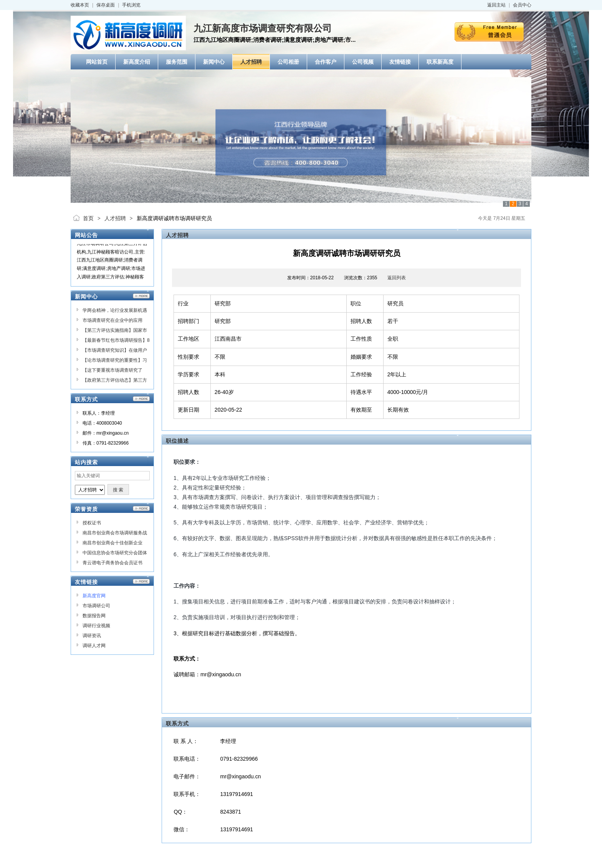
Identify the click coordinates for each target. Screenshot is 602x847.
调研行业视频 (96, 625)
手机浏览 (131, 5)
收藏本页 (80, 5)
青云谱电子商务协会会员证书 (112, 562)
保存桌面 (105, 5)
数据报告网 (94, 615)
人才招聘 (115, 218)
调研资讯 (92, 635)
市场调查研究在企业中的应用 (112, 320)
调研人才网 (94, 645)
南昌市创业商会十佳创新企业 (112, 542)
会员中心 (522, 5)
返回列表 (396, 277)
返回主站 (496, 5)
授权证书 (92, 523)
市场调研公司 (96, 605)
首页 (88, 218)
